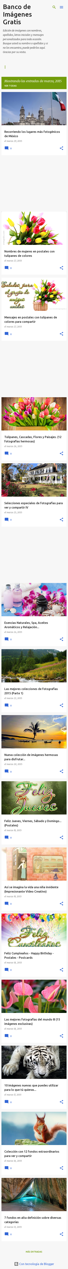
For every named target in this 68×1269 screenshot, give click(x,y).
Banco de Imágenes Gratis (17, 14)
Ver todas (10, 86)
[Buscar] (54, 7)
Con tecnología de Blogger (34, 1264)
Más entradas (34, 1252)
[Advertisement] (34, 183)
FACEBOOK (44, 67)
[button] (61, 148)
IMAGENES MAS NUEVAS (16, 67)
